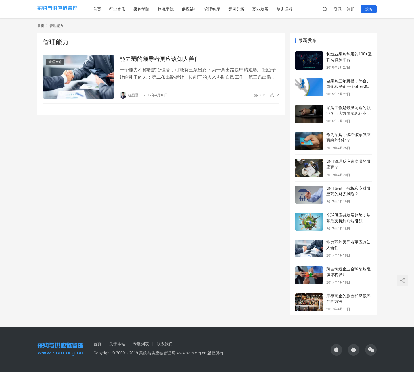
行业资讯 (125, 9)
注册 (351, 9)
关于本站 (117, 344)
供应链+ (196, 9)
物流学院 (173, 9)
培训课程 (292, 9)
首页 (105, 9)
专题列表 (141, 344)
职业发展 (268, 9)
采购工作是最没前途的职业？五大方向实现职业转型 (348, 113)
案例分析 (244, 9)
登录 (338, 9)
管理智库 (220, 9)
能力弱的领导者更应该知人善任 (160, 59)
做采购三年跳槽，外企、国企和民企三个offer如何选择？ (348, 87)
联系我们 (165, 344)
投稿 (368, 9)
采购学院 (149, 9)
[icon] (336, 350)
